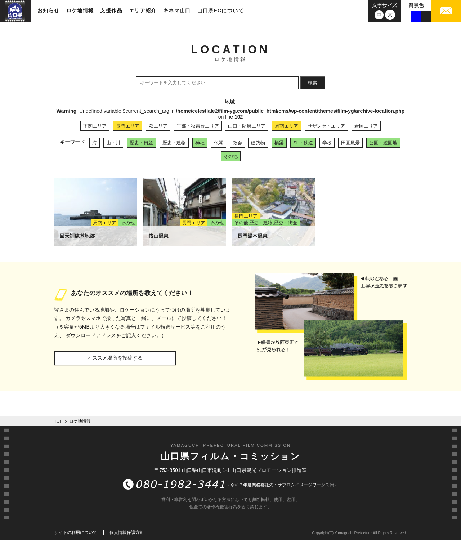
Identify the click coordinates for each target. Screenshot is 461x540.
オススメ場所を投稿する (115, 358)
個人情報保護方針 (126, 532)
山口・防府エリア (246, 126)
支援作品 (111, 10)
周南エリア (286, 126)
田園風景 (350, 143)
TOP (58, 421)
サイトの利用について (75, 532)
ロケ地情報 (80, 10)
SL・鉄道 (303, 143)
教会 (237, 143)
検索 (312, 82)
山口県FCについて (220, 10)
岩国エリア (366, 126)
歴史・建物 (174, 143)
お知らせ (48, 10)
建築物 (258, 143)
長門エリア (127, 126)
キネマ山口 (177, 10)
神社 (200, 143)
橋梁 (279, 143)
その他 (231, 156)
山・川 (113, 143)
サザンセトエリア (326, 126)
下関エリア (95, 126)
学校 (327, 143)
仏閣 (218, 143)
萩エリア (158, 126)
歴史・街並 (141, 143)
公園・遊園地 (383, 143)
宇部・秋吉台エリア (198, 126)
